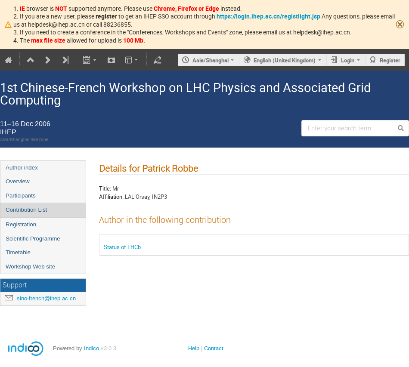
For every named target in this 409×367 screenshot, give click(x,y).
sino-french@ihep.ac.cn (46, 298)
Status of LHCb (122, 247)
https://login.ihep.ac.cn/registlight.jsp (268, 16)
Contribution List (26, 210)
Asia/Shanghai (210, 60)
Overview (18, 181)
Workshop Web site (30, 266)
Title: (105, 188)
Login (347, 60)
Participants (21, 195)
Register (390, 60)
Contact (213, 348)
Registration (21, 224)
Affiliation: (111, 196)
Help (193, 348)
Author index (22, 167)
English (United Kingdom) (285, 60)
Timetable (18, 252)
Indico (91, 348)
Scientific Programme (33, 238)
